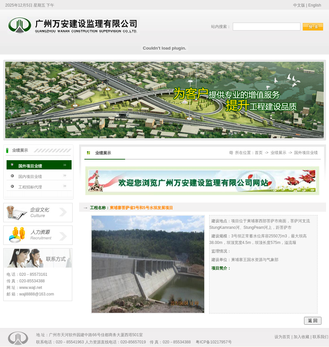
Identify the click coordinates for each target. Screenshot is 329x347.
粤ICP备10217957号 (213, 342)
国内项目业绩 (30, 176)
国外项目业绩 (30, 166)
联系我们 (320, 337)
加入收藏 (301, 337)
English (314, 5)
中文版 (299, 5)
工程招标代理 (30, 187)
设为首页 (282, 337)
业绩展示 (278, 152)
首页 (259, 152)
